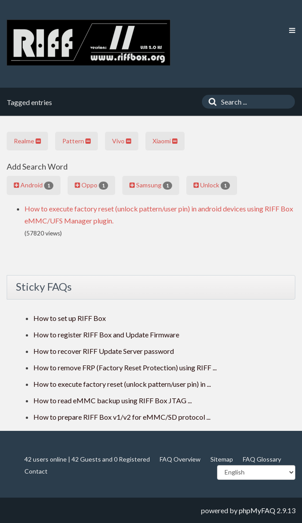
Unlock (211, 185)
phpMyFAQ (257, 510)
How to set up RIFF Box (69, 318)
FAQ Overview (180, 459)
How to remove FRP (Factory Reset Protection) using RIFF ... (125, 367)
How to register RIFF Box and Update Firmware (106, 334)
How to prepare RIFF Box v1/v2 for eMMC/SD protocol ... (121, 417)
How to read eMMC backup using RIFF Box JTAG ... (112, 400)
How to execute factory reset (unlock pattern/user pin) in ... (122, 384)
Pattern (76, 141)
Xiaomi (165, 141)
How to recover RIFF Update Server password (103, 351)
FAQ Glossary (262, 459)
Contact (36, 471)
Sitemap (221, 459)
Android (33, 185)
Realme (27, 141)
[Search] (210, 102)
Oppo (91, 185)
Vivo (121, 141)
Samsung (150, 185)
